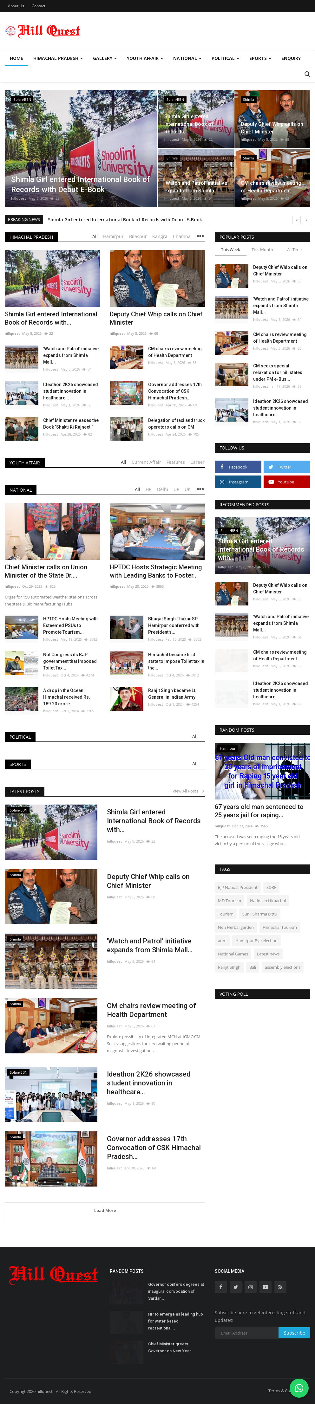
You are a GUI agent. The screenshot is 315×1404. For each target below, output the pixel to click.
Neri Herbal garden (236, 927)
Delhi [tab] (162, 489)
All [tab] (95, 236)
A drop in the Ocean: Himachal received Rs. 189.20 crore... (66, 697)
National (21, 490)
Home (16, 58)
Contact (38, 6)
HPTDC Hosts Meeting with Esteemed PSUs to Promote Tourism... (70, 625)
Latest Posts (25, 791)
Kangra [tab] (159, 236)
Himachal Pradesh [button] (58, 58)
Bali (252, 967)
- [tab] (204, 736)
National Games (233, 954)
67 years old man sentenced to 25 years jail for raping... (259, 811)
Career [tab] (197, 462)
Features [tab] (176, 462)
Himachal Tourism (280, 927)
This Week (230, 249)
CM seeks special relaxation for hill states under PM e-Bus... (277, 372)
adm (222, 940)
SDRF (271, 887)
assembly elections (282, 967)
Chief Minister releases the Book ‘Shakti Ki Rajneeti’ (71, 424)
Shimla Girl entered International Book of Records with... (51, 318)
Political (20, 737)
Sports (18, 764)
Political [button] (225, 58)
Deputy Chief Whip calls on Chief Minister (156, 318)
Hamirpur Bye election (256, 940)
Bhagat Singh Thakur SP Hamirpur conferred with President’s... (174, 625)
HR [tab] (149, 489)
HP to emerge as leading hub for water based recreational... (175, 1321)
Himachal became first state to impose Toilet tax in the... (176, 661)
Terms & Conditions (286, 1391)
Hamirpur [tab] (113, 236)
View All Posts (189, 791)
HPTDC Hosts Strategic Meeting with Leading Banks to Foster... (156, 571)
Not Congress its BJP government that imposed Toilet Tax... (70, 661)
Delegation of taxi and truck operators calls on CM (176, 424)
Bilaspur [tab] (138, 236)
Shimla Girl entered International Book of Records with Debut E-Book (125, 220)
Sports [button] (260, 58)
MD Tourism (229, 900)
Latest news (268, 954)
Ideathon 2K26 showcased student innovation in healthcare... (70, 391)
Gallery (105, 58)
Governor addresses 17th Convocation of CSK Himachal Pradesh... (175, 391)
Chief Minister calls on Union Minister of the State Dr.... (46, 571)
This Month (262, 249)
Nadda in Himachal (268, 900)
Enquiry (291, 58)
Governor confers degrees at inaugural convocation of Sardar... (176, 1291)
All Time (294, 249)
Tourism (225, 914)
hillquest (18, 198)
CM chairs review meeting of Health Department (175, 352)
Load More (105, 1210)
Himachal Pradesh (31, 237)
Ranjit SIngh (229, 967)
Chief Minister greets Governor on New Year (169, 1347)
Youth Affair (25, 463)
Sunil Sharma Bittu (259, 914)
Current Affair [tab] (146, 462)
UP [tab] (176, 489)
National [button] (187, 58)
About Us (16, 6)
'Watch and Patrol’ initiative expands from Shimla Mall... (71, 355)
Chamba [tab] (182, 236)
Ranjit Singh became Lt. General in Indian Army (172, 694)
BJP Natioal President (238, 887)
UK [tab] (188, 489)
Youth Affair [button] (145, 58)
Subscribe (294, 1333)
